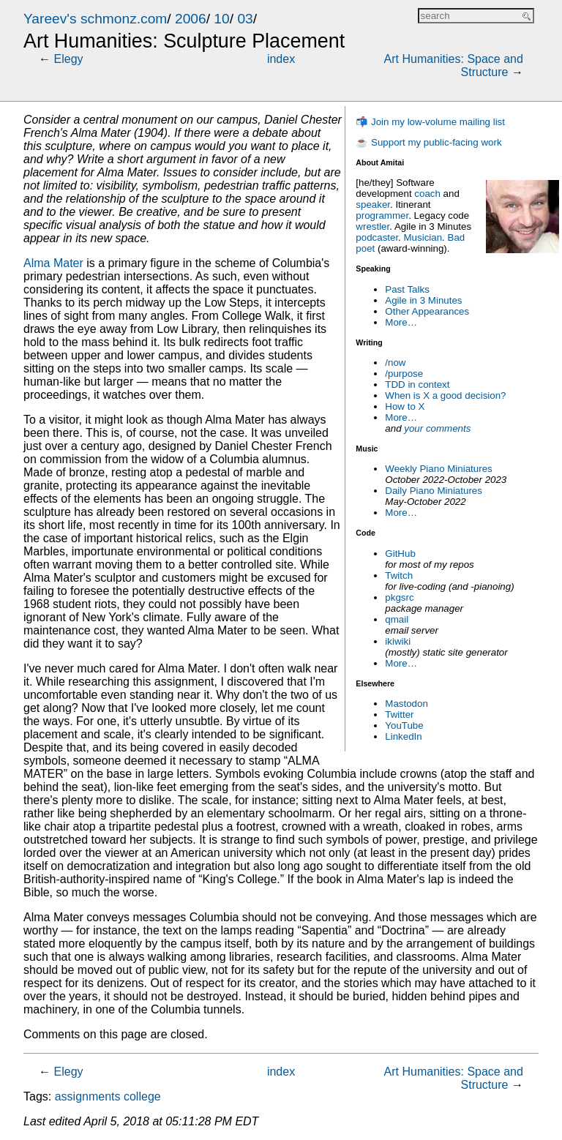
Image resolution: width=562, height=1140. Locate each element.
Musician (423, 237)
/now (395, 362)
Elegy (68, 59)
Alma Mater (53, 263)
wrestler (372, 226)
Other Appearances (427, 311)
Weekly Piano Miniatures (438, 468)
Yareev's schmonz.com (95, 18)
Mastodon (406, 703)
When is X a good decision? (445, 395)
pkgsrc (399, 597)
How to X (404, 406)
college (142, 1096)
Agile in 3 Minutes (423, 300)
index (281, 59)
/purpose (404, 373)
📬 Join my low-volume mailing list (430, 121)
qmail (396, 619)
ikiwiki (398, 641)
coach (427, 193)
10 (221, 18)
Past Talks (407, 289)
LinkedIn (403, 736)
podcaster (377, 237)
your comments (437, 428)
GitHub (400, 553)
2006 (190, 18)
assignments (88, 1096)
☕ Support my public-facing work (428, 142)
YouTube (404, 725)
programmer (382, 215)
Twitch (399, 575)
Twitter (399, 714)
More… (401, 322)
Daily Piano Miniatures (433, 490)
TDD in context (417, 384)
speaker (373, 204)
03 (244, 18)
